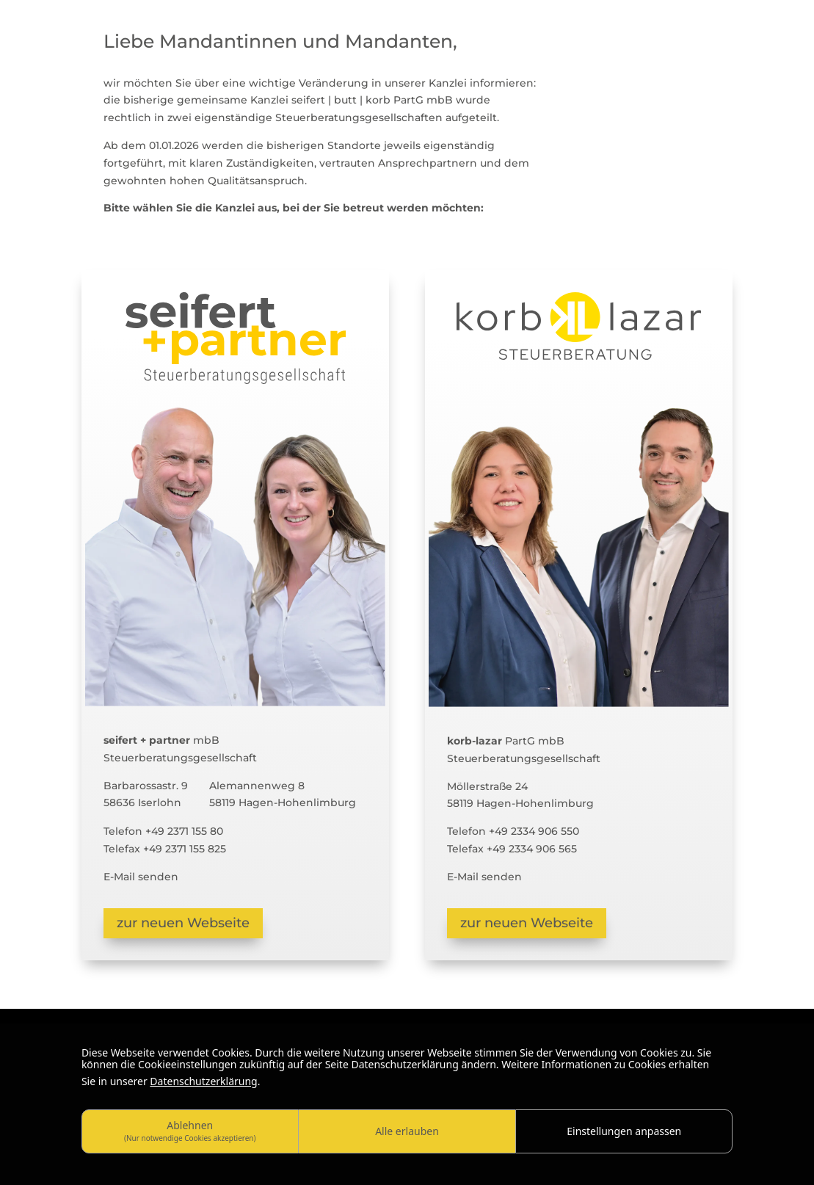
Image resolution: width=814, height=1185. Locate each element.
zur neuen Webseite (183, 923)
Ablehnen (190, 1130)
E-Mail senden (140, 876)
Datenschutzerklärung (203, 1081)
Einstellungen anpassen (624, 1131)
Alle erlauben (407, 1131)
